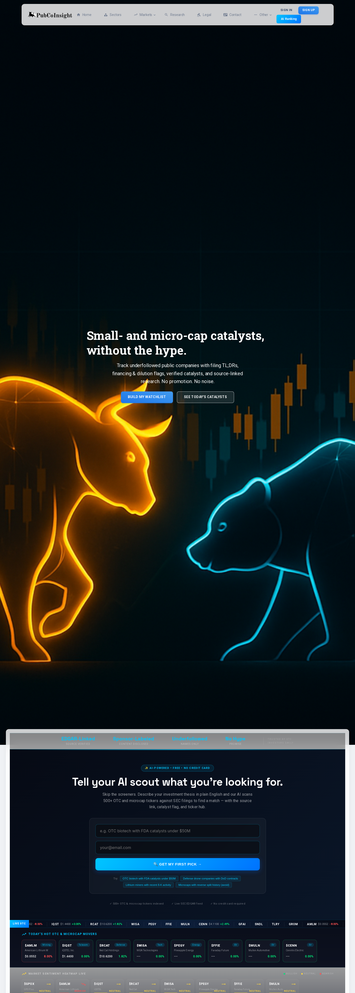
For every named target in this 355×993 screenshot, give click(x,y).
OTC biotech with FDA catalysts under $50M (149, 878)
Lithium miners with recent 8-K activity (148, 884)
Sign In (286, 10)
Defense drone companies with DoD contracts (210, 878)
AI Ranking (289, 19)
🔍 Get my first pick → (177, 864)
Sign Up (308, 10)
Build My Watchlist (147, 397)
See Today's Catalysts (205, 397)
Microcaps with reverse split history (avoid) (203, 884)
